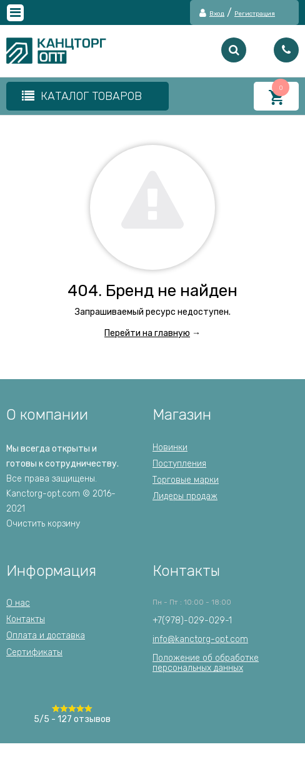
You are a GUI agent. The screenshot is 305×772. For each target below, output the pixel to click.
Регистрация (254, 14)
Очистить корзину (43, 523)
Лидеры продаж (185, 496)
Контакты (25, 619)
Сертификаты (34, 652)
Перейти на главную (147, 333)
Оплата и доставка (45, 635)
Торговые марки (185, 480)
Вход (216, 14)
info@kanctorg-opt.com (200, 639)
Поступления (179, 463)
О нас (18, 603)
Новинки (170, 447)
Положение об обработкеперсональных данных (205, 663)
